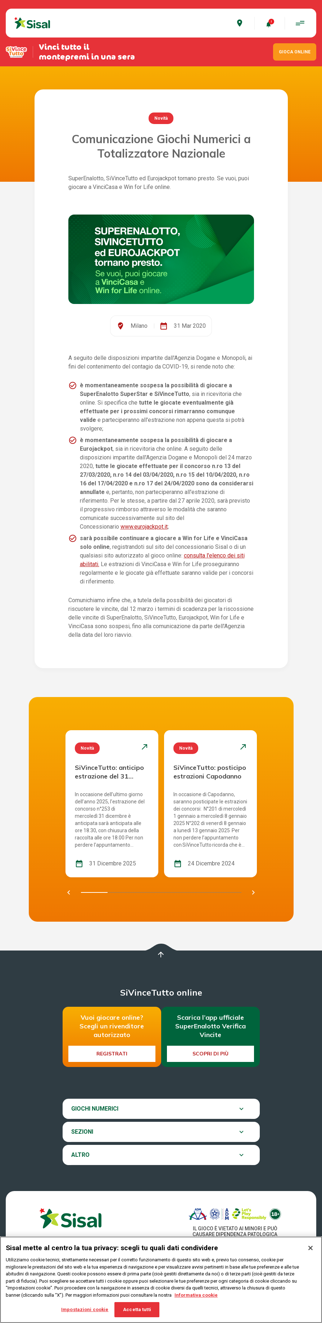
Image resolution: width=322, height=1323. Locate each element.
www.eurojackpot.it (144, 526)
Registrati (111, 1053)
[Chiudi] (310, 1248)
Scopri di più (210, 1053)
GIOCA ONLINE (294, 51)
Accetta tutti (137, 1310)
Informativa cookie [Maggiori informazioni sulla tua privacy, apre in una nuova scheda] (196, 1295)
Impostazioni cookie (84, 1310)
